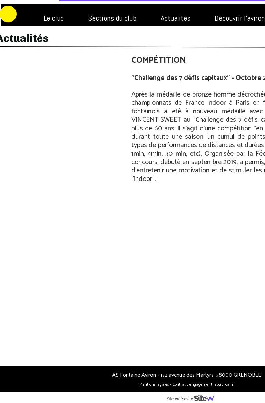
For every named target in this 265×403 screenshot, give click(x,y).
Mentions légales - (96, 384)
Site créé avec (134, 398)
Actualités (116, 18)
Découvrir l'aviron (181, 18)
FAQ (60, 35)
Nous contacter (112, 35)
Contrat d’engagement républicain (144, 384)
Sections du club (53, 18)
